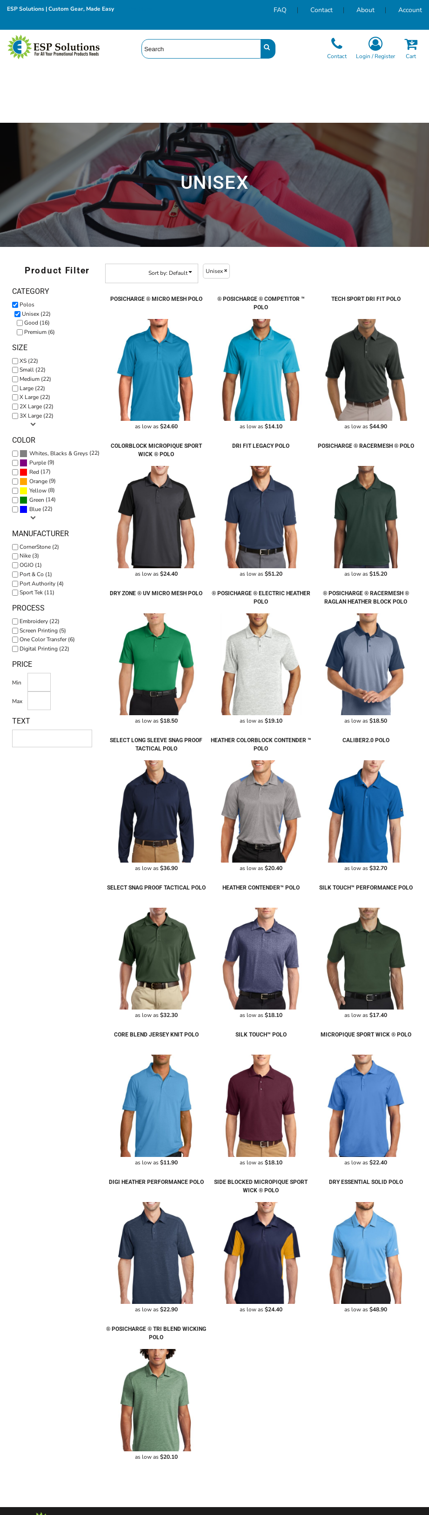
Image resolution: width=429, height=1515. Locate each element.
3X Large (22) (37, 415)
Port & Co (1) (36, 574)
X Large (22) (35, 397)
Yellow (38, 490)
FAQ (280, 10)
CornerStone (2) (39, 547)
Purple (37, 462)
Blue (35, 509)
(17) (35, 472)
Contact (321, 10)
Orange (38, 481)
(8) (37, 490)
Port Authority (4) (42, 583)
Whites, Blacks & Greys (58, 453)
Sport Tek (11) (37, 592)
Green (36, 500)
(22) (60, 453)
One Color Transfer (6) (47, 639)
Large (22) (32, 388)
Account (410, 10)
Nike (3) (29, 555)
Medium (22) (35, 379)
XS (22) (29, 361)
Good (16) (37, 322)
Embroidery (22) (40, 621)
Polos (27, 304)
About (365, 10)
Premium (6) (39, 332)
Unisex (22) (36, 314)
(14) (38, 500)
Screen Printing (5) (43, 630)
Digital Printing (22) (44, 648)
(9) (37, 462)
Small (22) (33, 369)
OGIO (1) (31, 565)
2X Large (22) (37, 406)
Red (34, 472)
